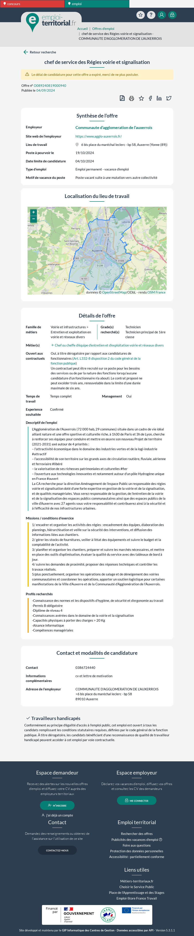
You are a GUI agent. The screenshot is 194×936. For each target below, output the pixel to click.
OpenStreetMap (114, 292)
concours (12, 4)
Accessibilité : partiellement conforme (136, 857)
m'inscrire (57, 805)
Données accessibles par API (135, 930)
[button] (33, 212)
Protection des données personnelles (136, 851)
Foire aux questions (137, 845)
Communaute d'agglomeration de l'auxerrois (113, 127)
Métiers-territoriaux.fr (136, 881)
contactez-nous (57, 850)
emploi (75, 4)
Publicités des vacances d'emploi (134, 840)
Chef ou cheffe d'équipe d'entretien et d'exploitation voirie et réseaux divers (107, 345)
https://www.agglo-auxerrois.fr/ (98, 136)
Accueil (82, 29)
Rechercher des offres (137, 834)
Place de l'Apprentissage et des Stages (136, 892)
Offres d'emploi (103, 29)
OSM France (156, 292)
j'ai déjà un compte (57, 815)
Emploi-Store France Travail (137, 898)
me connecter (136, 800)
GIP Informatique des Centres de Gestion (88, 930)
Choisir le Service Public (136, 887)
